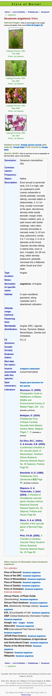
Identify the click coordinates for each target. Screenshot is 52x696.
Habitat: (9, 294)
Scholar (30, 623)
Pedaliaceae (33, 12)
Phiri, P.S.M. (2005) (30, 535)
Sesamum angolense (31, 572)
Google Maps (19, 147)
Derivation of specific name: (10, 287)
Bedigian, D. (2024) (30, 415)
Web (15, 623)
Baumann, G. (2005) (30, 390)
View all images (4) (35, 25)
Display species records (31, 145)
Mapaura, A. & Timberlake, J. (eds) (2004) (30, 491)
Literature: (10, 389)
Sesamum (45, 12)
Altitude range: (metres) (9, 311)
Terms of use (26, 695)
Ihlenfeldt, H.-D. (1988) (31, 473)
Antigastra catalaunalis (30, 369)
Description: (11, 182)
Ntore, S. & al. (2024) (30, 520)
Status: (8, 178)
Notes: (8, 280)
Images (22, 623)
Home (7, 12)
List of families (19, 12)
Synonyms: (11, 160)
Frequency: (11, 175)
